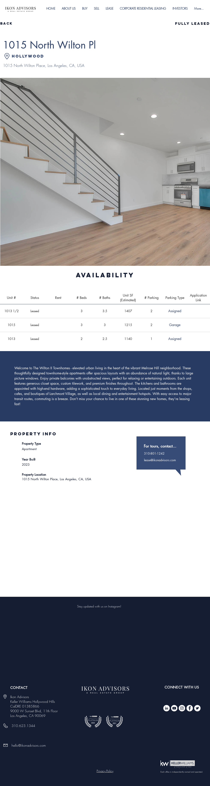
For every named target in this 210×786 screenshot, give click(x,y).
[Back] (15, 23)
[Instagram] (182, 708)
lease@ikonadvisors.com (160, 460)
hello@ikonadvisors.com (29, 745)
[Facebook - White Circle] (189, 708)
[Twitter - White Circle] (197, 708)
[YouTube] (174, 708)
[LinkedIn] (166, 708)
